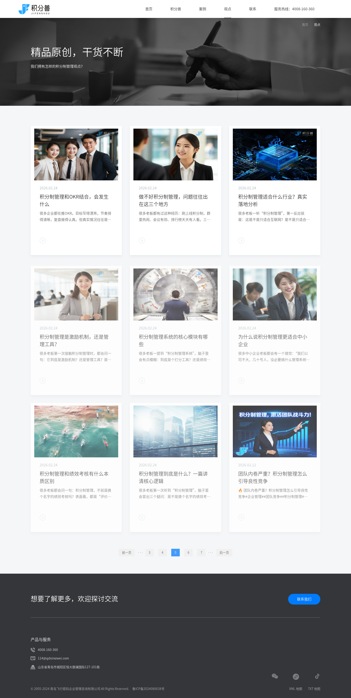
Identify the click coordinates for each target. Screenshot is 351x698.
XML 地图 (295, 688)
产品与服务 (41, 639)
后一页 (224, 559)
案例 (202, 9)
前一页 (126, 559)
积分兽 (175, 9)
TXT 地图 (314, 688)
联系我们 (304, 599)
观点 (227, 9)
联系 (252, 9)
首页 (148, 9)
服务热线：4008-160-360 (294, 9)
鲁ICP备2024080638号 (148, 688)
